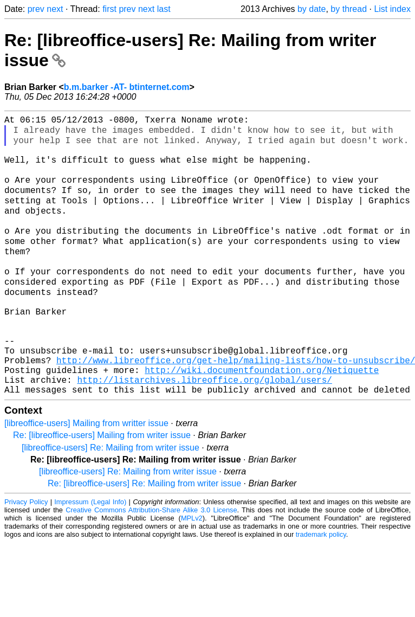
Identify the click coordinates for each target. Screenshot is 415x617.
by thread (348, 9)
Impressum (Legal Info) (90, 556)
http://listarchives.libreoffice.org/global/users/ (204, 432)
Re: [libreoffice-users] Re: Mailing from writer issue (144, 537)
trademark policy (321, 588)
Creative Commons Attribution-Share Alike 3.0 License (151, 564)
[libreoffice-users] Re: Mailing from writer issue (110, 501)
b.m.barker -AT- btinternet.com (127, 87)
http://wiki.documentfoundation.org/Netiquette (262, 420)
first (109, 9)
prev (36, 9)
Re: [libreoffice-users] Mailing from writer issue (102, 489)
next (55, 9)
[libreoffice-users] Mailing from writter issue (86, 477)
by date (311, 9)
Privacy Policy (26, 556)
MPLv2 (192, 572)
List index (392, 9)
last (164, 9)
